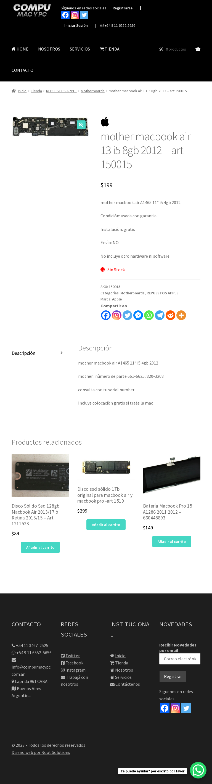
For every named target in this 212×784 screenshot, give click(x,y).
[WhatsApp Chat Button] (198, 770)
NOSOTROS (49, 49)
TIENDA (110, 49)
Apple (117, 299)
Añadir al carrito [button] (40, 547)
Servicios (123, 677)
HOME (20, 49)
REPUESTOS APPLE (61, 90)
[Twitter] (186, 708)
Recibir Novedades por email (179, 653)
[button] (81, 124)
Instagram (75, 670)
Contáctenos (127, 684)
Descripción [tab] (23, 353)
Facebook (74, 663)
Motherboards (93, 90)
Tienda (36, 90)
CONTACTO (22, 70)
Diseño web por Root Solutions (41, 752)
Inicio (22, 90)
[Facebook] (164, 708)
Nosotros (124, 670)
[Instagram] (175, 708)
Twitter (72, 655)
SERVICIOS (80, 49)
